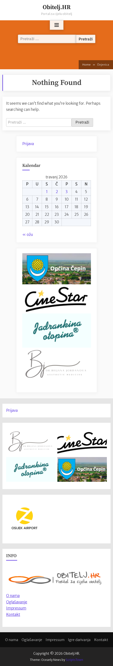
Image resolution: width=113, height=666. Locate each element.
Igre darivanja (79, 640)
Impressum (16, 608)
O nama (11, 640)
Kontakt (13, 614)
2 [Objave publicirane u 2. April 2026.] (57, 191)
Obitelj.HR (57, 7)
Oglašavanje (16, 602)
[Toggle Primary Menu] (56, 25)
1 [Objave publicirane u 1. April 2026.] (47, 191)
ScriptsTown (74, 660)
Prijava (28, 143)
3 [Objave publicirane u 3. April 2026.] (66, 191)
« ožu (27, 234)
